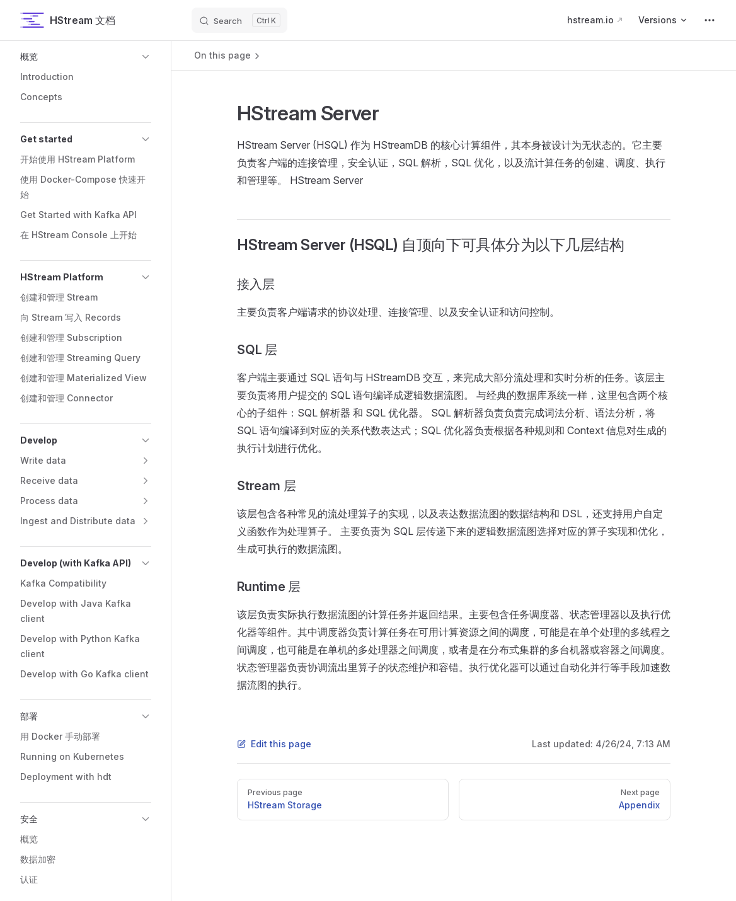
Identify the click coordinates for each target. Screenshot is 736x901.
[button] (85, 57)
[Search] (239, 20)
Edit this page (274, 743)
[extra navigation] (709, 20)
